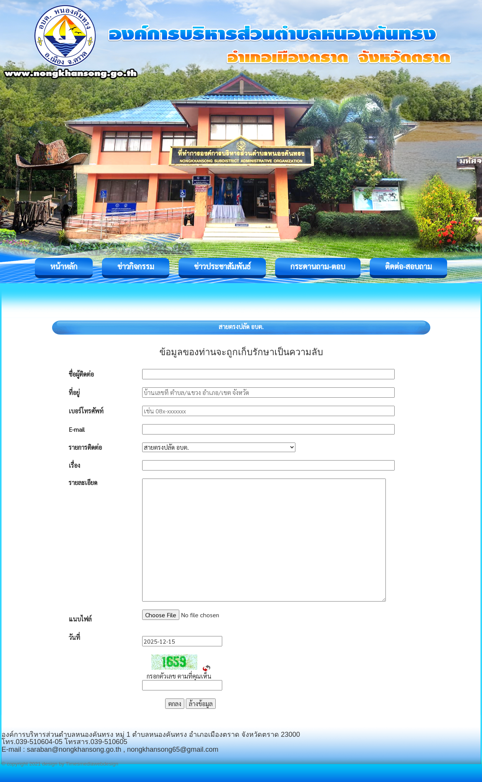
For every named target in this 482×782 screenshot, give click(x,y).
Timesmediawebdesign (92, 764)
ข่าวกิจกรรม (135, 266)
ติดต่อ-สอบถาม (408, 266)
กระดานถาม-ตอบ (317, 266)
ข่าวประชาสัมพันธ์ (222, 266)
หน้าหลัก (63, 266)
